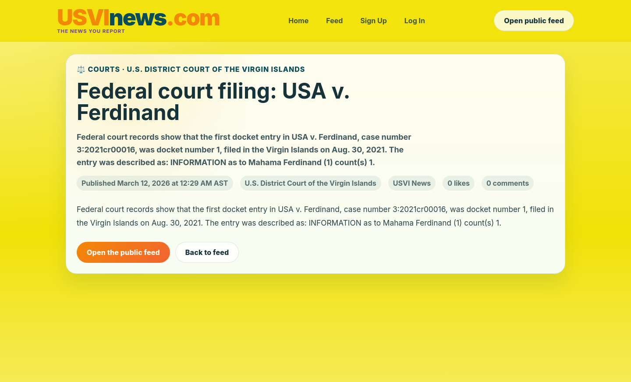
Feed (334, 20)
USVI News (412, 183)
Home (298, 20)
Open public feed (534, 20)
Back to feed (207, 252)
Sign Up (373, 20)
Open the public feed (123, 252)
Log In (414, 20)
